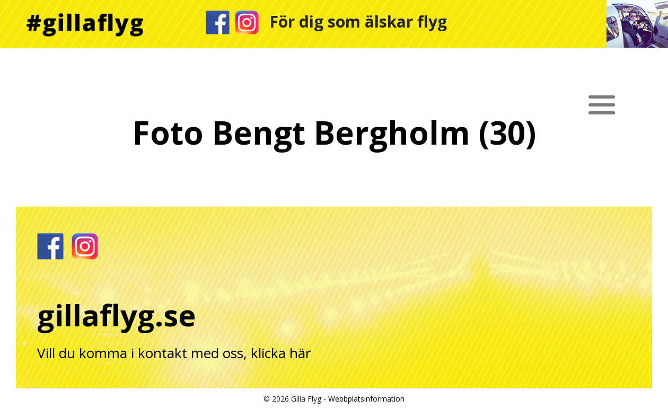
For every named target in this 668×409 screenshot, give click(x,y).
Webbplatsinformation (366, 399)
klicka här (281, 352)
